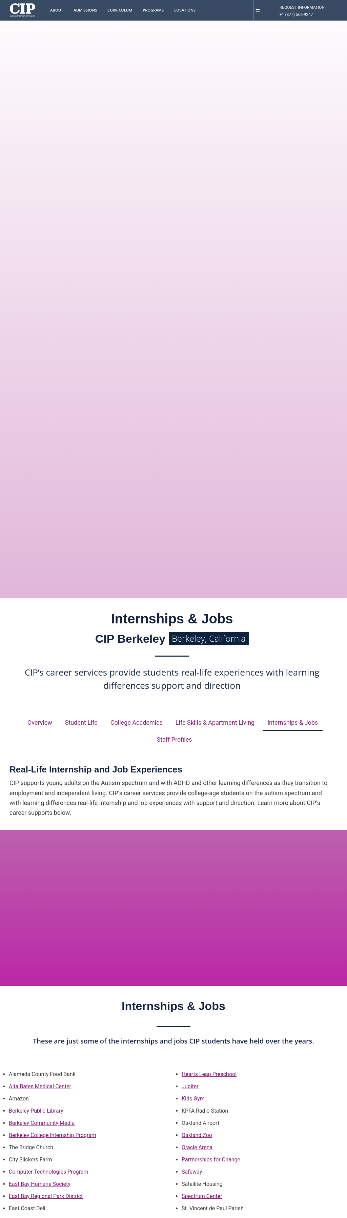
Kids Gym (193, 1098)
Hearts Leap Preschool (209, 1074)
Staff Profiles (174, 739)
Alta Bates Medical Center (40, 1086)
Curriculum (119, 10)
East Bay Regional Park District (46, 1196)
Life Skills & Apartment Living (215, 722)
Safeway (192, 1172)
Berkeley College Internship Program (52, 1135)
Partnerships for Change (211, 1159)
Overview (39, 722)
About (56, 10)
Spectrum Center (202, 1196)
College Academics (136, 722)
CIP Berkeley (172, 638)
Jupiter (190, 1086)
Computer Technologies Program (48, 1172)
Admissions (85, 10)
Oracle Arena (197, 1147)
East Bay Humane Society (39, 1184)
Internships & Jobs (292, 722)
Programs (153, 10)
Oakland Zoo (197, 1135)
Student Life (81, 722)
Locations (185, 10)
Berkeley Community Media (42, 1123)
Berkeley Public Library (36, 1111)
